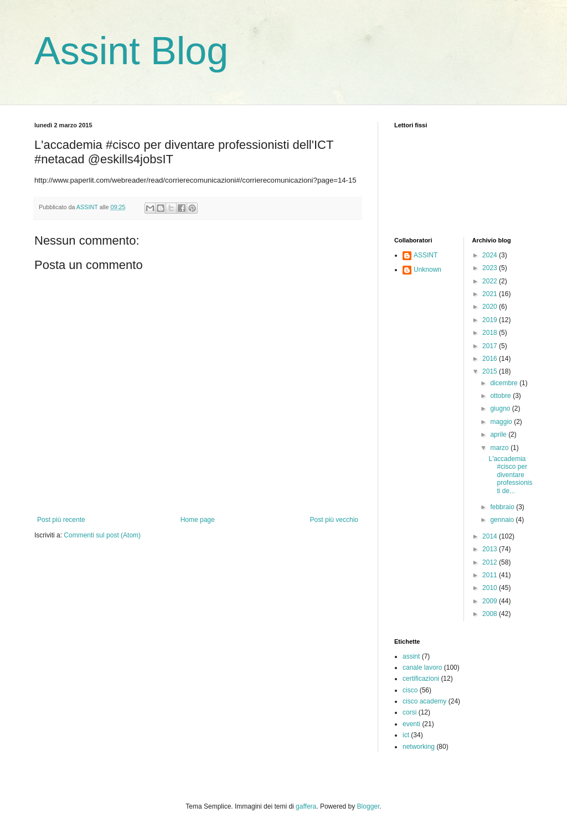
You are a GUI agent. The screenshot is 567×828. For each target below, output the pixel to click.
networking (419, 747)
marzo (500, 448)
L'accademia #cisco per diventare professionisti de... (510, 475)
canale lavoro (422, 667)
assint (411, 656)
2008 (490, 614)
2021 (490, 294)
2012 (490, 562)
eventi (411, 724)
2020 (490, 306)
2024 (490, 255)
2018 (490, 333)
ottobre (501, 396)
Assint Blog (131, 51)
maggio (502, 422)
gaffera (306, 806)
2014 (490, 536)
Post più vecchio (334, 520)
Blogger (368, 806)
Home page (198, 520)
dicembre (504, 383)
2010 (490, 588)
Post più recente (61, 520)
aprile (499, 434)
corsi (409, 712)
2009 (490, 601)
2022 (490, 281)
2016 (490, 359)
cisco (410, 690)
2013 (490, 549)
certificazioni (421, 678)
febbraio (503, 507)
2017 (490, 346)
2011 (490, 575)
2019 (490, 320)
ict (406, 735)
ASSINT (425, 255)
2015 (490, 371)
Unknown (427, 269)
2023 (490, 268)
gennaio (503, 520)
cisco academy (424, 701)
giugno (501, 408)
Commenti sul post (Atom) (102, 535)
